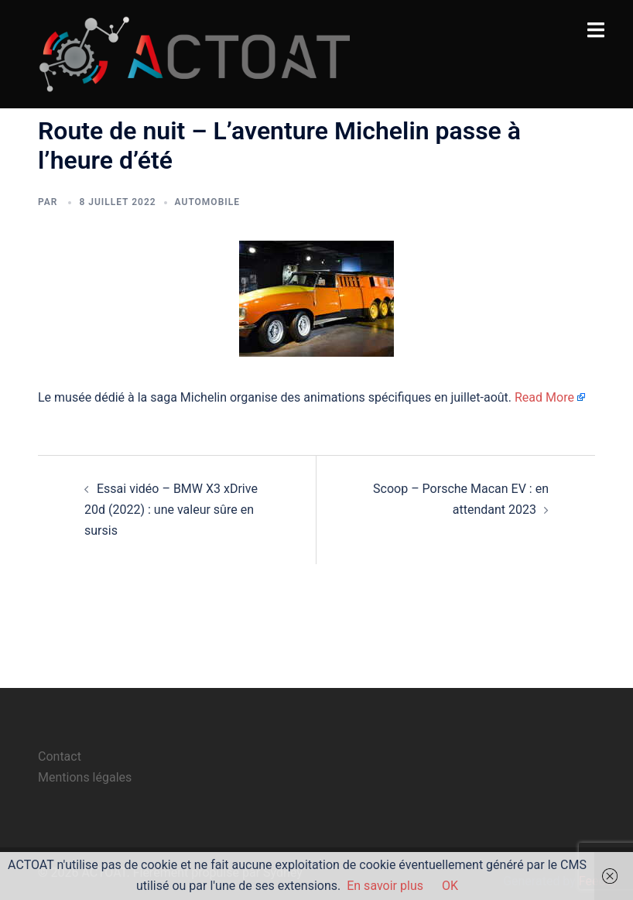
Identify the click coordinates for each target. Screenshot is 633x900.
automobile (207, 202)
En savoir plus (385, 885)
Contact (59, 756)
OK (450, 885)
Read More (544, 397)
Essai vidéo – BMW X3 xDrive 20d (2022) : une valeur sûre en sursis (171, 509)
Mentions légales (85, 777)
